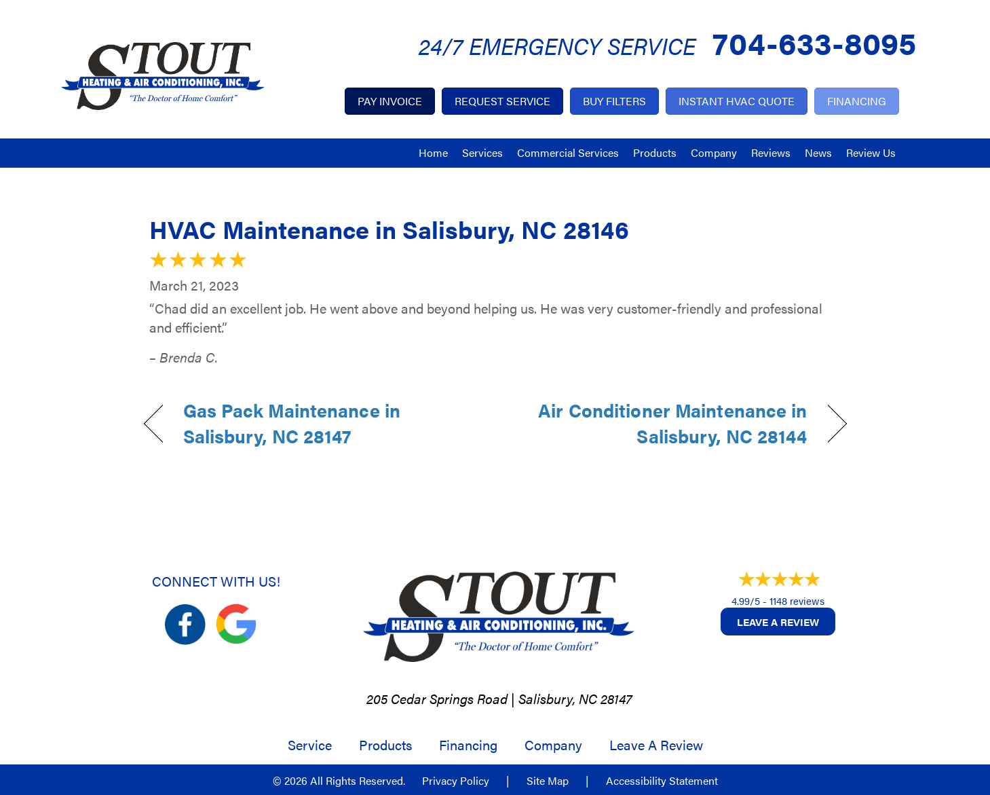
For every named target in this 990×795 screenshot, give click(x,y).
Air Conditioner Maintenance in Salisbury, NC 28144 (661, 423)
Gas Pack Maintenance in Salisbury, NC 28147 (291, 423)
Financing (468, 744)
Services (482, 152)
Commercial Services (568, 152)
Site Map (548, 780)
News (818, 152)
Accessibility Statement (662, 780)
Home (433, 152)
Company (714, 152)
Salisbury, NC (557, 698)
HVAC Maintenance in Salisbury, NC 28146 (389, 228)
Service (310, 744)
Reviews (771, 152)
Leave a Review (778, 621)
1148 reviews (796, 600)
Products (655, 152)
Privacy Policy (455, 780)
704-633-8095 (814, 42)
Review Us (871, 152)
